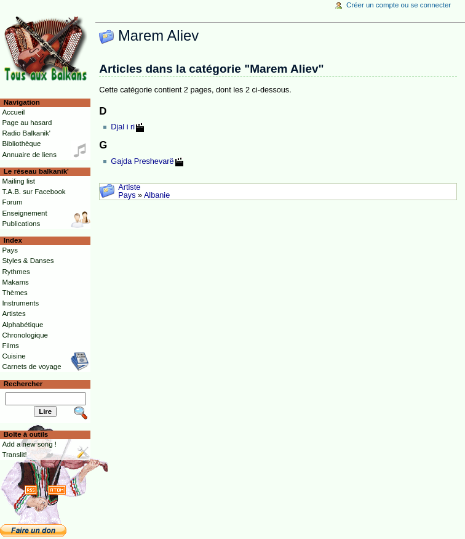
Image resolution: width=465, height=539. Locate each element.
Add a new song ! (29, 444)
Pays (126, 195)
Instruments (20, 303)
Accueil (13, 112)
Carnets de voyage (31, 366)
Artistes (13, 313)
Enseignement (24, 213)
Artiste (129, 187)
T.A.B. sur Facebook (33, 191)
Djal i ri (123, 127)
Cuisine (13, 356)
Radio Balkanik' (26, 133)
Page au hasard (27, 122)
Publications (21, 223)
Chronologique (25, 335)
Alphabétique (22, 324)
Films (10, 345)
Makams (15, 282)
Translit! (14, 454)
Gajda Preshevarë (142, 161)
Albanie (157, 195)
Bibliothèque (21, 143)
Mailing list (18, 181)
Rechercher (23, 383)
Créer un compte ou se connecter (398, 5)
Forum (12, 202)
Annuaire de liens (29, 154)
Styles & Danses (28, 260)
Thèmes (14, 292)
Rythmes (16, 271)
